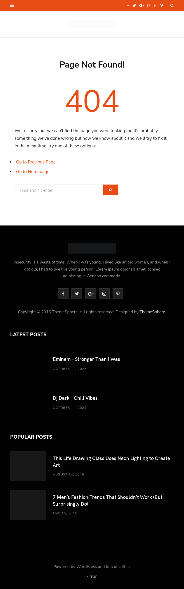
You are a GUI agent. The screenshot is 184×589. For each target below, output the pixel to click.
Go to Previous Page (36, 162)
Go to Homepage (33, 172)
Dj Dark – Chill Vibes (75, 397)
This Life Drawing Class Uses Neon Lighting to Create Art (111, 461)
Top (92, 576)
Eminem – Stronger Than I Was (86, 358)
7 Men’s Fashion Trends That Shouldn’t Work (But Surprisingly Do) (107, 500)
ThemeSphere (152, 312)
